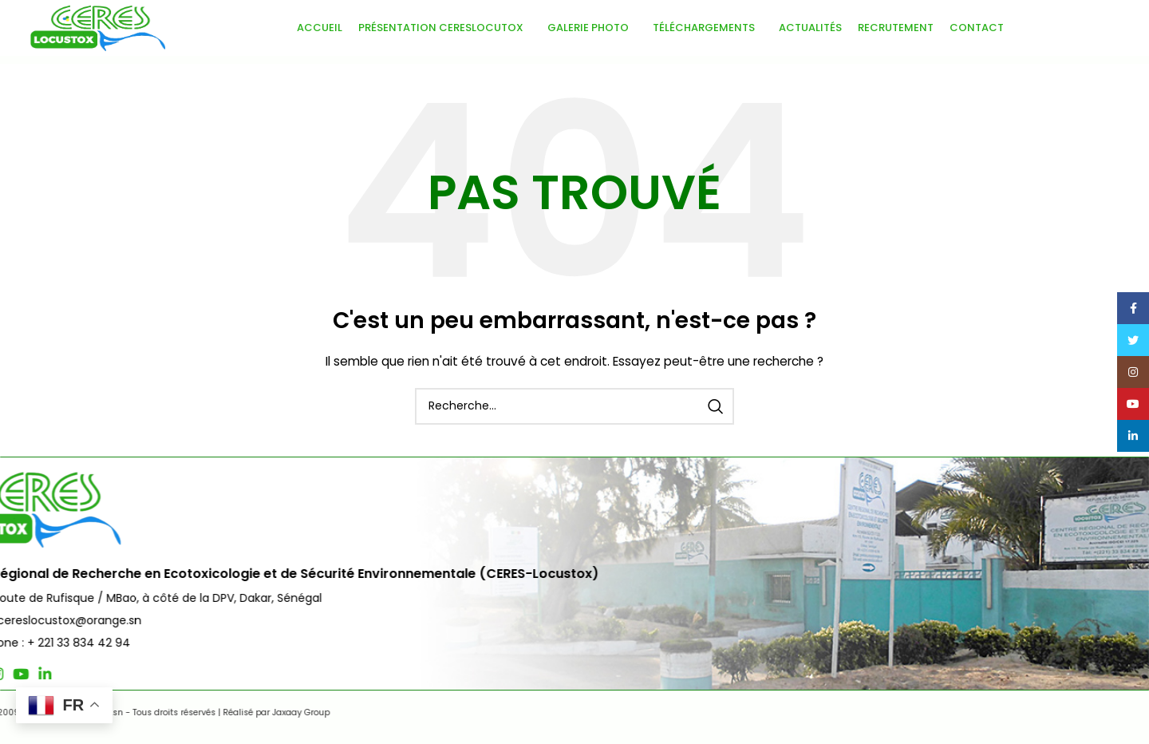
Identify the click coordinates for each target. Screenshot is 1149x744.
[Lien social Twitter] (60, 674)
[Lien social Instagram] (83, 674)
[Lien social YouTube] (107, 674)
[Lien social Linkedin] (131, 674)
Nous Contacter (1066, 525)
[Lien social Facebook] (39, 674)
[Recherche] (574, 406)
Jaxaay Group (367, 712)
